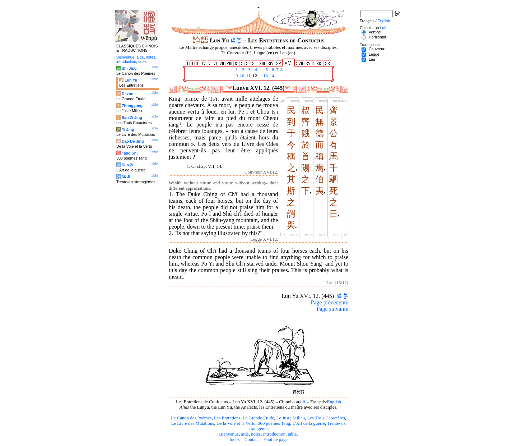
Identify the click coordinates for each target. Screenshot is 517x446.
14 (271, 75)
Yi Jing (128, 129)
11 (248, 75)
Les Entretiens (227, 417)
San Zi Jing (132, 117)
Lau (372, 59)
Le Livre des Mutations (192, 423)
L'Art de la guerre (308, 423)
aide (244, 434)
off (303, 401)
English (334, 401)
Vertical (375, 32)
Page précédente (329, 302)
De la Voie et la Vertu (236, 423)
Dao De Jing (133, 141)
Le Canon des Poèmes (191, 417)
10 (241, 75)
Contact (251, 439)
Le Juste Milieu (290, 417)
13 (265, 75)
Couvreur (377, 49)
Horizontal (377, 37)
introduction (274, 434)
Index (234, 439)
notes (256, 434)
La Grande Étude (258, 417)
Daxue (127, 94)
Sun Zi (128, 165)
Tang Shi (130, 153)
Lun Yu (131, 80)
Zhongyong (132, 106)
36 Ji (126, 177)
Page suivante (332, 309)
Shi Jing (129, 68)
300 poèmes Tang (274, 423)
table (292, 434)
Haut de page (276, 439)
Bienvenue (229, 434)
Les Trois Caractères (326, 417)
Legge (374, 54)
